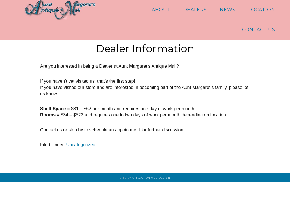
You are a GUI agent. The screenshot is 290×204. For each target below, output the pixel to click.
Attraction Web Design (151, 177)
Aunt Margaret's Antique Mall (60, 10)
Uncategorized (80, 144)
